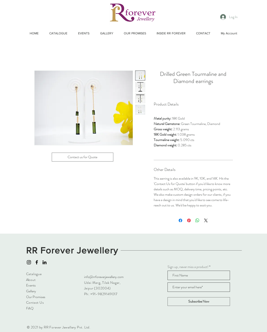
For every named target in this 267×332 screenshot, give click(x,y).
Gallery (31, 291)
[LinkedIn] (44, 262)
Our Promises (35, 296)
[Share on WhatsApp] (197, 220)
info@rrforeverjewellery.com (104, 276)
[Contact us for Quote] (82, 157)
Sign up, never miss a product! (188, 267)
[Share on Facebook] (180, 220)
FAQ (30, 308)
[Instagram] (29, 262)
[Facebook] (36, 262)
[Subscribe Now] (199, 301)
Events (31, 285)
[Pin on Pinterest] (189, 220)
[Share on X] (206, 220)
